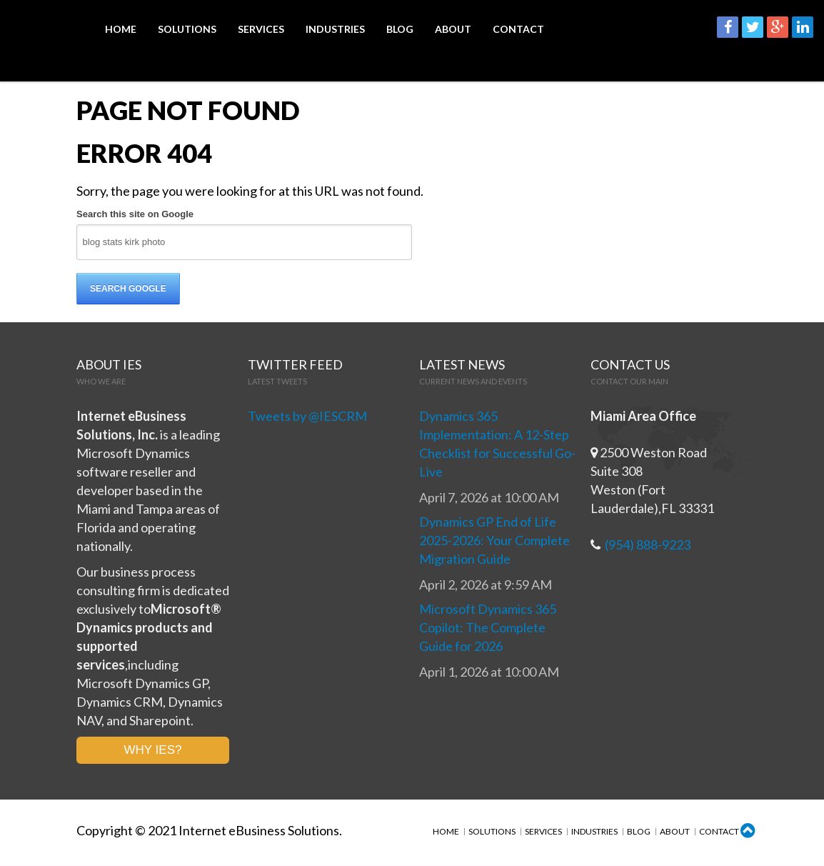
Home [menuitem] (120, 30)
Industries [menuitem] (335, 30)
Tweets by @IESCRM (307, 418)
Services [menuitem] (261, 30)
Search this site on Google (135, 216)
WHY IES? (153, 752)
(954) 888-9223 (647, 546)
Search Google (128, 291)
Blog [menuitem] (399, 30)
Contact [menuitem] (518, 30)
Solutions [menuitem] (187, 30)
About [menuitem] (453, 30)
